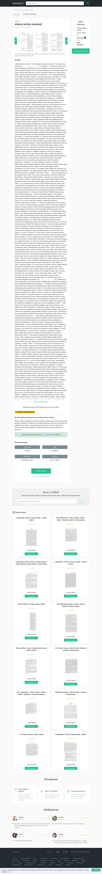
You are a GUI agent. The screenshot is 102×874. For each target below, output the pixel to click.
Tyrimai (66, 860)
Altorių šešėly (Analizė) (27, 10)
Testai (59, 860)
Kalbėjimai (70, 862)
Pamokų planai (41, 865)
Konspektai (54, 858)
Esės (35, 858)
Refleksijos (58, 865)
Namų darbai (15, 860)
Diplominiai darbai (25, 858)
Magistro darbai (16, 865)
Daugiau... (11, 872)
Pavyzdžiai (25, 860)
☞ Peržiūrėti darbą (48, 434)
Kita (13, 862)
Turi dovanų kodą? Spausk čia (41, 476)
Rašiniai (27, 450)
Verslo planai (80, 862)
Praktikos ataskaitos (31, 862)
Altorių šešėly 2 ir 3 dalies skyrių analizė (31, 604)
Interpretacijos (44, 858)
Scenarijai (67, 865)
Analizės (14, 858)
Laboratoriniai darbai (78, 858)
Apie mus (49, 851)
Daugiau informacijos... (41, 401)
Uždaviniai (74, 860)
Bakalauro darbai (28, 865)
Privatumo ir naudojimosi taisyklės (80, 851)
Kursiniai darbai (65, 858)
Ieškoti (81, 501)
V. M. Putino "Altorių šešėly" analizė (31, 734)
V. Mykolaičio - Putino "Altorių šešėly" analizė (70, 734)
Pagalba (57, 851)
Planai (50, 865)
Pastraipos (52, 862)
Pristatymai (43, 862)
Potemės (61, 862)
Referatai (83, 860)
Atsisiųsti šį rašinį (80, 51)
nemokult (17, 3)
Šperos (52, 860)
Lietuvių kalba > (16, 10)
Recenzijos (43, 860)
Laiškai (20, 862)
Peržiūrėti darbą (41, 471)
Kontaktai (65, 851)
